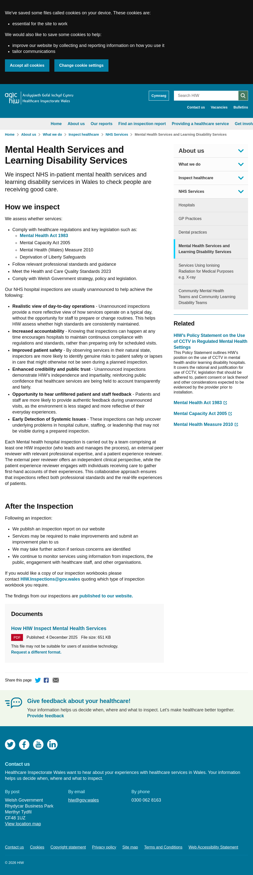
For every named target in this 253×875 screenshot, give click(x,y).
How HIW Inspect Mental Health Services (58, 628)
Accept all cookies (27, 65)
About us (33, 124)
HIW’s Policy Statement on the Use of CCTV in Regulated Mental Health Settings (210, 341)
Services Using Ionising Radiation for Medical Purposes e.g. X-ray (206, 271)
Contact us (196, 107)
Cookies (37, 847)
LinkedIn (52, 744)
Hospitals (187, 205)
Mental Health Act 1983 (198, 402)
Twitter (38, 681)
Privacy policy (104, 847)
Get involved (204, 124)
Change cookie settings (81, 65)
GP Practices (190, 219)
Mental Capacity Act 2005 (200, 413)
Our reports (59, 124)
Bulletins (240, 107)
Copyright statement (68, 847)
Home (13, 124)
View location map (23, 823)
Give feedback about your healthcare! (78, 701)
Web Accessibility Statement (213, 847)
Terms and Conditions (163, 847)
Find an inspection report (99, 124)
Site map (130, 847)
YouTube (38, 744)
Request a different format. (36, 652)
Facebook (47, 681)
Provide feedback (45, 715)
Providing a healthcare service (157, 124)
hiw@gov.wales (83, 800)
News (227, 124)
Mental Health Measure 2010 (203, 424)
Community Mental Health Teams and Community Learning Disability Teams (207, 297)
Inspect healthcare (84, 134)
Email (56, 681)
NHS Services (116, 134)
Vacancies (219, 107)
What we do (52, 134)
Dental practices (193, 232)
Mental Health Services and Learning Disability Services (181, 134)
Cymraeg (158, 96)
